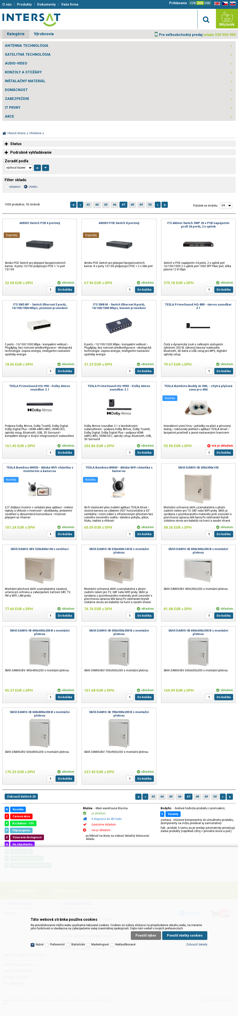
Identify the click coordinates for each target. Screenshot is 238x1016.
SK (232, 3)
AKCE (9, 116)
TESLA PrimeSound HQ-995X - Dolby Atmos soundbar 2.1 (119, 387)
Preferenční (57, 944)
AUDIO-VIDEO (16, 63)
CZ (224, 3)
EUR (200, 3)
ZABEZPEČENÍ (17, 99)
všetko (33, 186)
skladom (14, 186)
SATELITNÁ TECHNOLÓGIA (28, 54)
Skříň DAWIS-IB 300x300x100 (198, 467)
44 (97, 204)
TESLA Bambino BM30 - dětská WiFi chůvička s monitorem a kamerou (39, 469)
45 (105, 204)
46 (114, 204)
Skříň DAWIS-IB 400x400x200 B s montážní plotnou (40, 632)
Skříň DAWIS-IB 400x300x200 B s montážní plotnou (198, 550)
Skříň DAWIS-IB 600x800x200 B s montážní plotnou (40, 713)
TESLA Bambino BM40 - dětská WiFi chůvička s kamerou (119, 469)
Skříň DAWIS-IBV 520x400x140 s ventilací (39, 549)
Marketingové (100, 944)
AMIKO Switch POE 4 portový (39, 223)
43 (88, 204)
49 (141, 204)
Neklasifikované (125, 944)
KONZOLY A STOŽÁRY (23, 72)
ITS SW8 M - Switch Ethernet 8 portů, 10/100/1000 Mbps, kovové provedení (119, 306)
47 (123, 204)
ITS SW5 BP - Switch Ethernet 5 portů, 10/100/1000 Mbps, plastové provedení (40, 306)
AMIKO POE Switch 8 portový (119, 223)
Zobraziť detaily (196, 944)
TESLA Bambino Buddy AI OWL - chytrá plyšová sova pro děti (198, 387)
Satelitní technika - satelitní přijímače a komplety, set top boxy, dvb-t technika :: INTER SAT (31, 19)
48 (132, 204)
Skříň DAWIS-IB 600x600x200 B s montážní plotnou (198, 632)
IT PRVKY (12, 107)
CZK (193, 3)
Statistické (78, 944)
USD (207, 3)
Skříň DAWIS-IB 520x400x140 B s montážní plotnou (119, 550)
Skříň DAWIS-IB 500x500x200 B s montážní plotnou (119, 632)
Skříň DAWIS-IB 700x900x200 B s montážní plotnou (119, 713)
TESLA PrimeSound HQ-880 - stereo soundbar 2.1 (198, 306)
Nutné (39, 944)
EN (216, 3)
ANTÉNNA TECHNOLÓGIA (26, 46)
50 (150, 204)
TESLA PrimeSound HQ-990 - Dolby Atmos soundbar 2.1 (39, 387)
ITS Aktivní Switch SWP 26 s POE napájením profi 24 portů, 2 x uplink (198, 224)
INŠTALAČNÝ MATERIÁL (25, 81)
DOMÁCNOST (16, 90)
